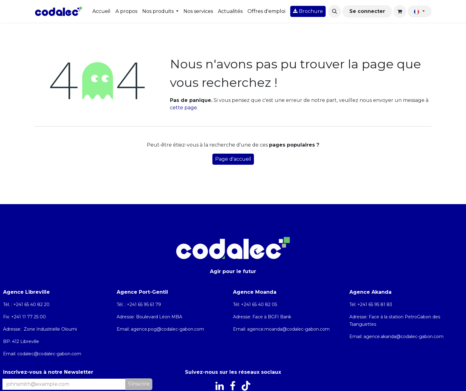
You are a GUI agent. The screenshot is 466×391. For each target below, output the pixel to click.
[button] (334, 11)
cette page (183, 108)
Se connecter (367, 11)
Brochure (308, 11)
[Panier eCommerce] (399, 11)
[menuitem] (101, 11)
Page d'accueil (233, 159)
